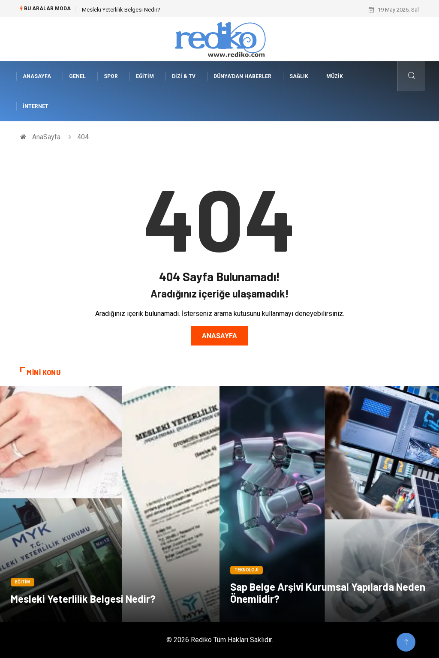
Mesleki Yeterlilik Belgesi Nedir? (121, 9)
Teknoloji (247, 570)
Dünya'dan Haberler (242, 76)
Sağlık (298, 76)
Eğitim (145, 76)
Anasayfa (219, 336)
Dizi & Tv (183, 76)
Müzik (334, 76)
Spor (111, 76)
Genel (77, 76)
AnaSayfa (37, 76)
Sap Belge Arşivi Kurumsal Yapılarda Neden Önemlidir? (327, 592)
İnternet (35, 106)
